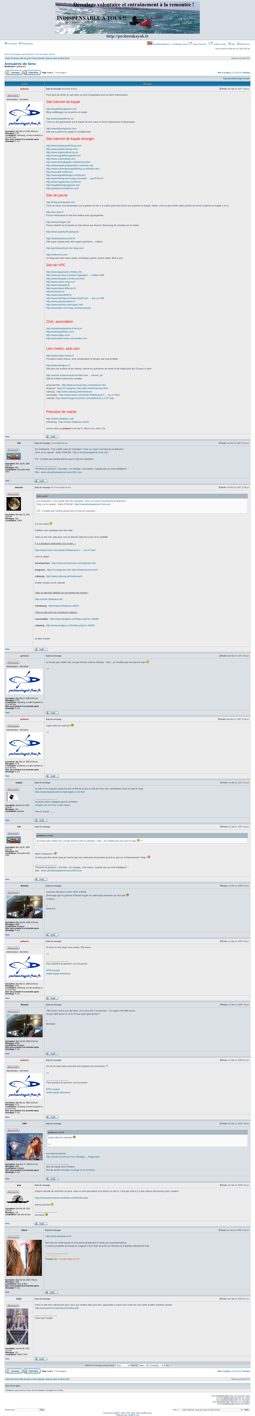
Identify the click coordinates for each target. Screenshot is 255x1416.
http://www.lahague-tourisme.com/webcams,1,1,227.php (85, 398)
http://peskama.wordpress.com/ (62, 188)
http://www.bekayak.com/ (58, 1236)
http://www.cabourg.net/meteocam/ (64, 576)
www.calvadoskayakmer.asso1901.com (61, 472)
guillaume (21, 66)
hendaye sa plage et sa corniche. (78, 1170)
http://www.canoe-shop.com (60, 281)
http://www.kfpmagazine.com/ (61, 128)
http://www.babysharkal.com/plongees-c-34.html (60, 791)
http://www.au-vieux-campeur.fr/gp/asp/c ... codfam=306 (75, 275)
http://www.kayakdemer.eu (60, 118)
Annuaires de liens (20, 64)
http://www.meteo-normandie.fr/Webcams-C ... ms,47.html (89, 395)
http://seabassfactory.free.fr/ (60, 238)
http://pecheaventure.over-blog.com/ (65, 248)
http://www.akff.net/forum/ (59, 172)
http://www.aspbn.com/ (58, 335)
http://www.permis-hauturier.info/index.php (57, 1308)
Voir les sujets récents (45, 54)
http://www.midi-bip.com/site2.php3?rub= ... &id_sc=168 (75, 298)
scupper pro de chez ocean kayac (52, 805)
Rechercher (243, 44)
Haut (7, 437)
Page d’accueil (196, 44)
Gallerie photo (217, 44)
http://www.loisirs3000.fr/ (59, 295)
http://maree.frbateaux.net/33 (74, 422)
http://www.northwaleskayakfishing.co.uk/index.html (73, 168)
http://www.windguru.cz (58, 365)
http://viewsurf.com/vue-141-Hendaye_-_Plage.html (73, 1156)
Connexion (11, 44)
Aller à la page (224, 73)
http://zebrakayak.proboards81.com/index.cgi (69, 165)
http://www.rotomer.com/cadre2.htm (64, 304)
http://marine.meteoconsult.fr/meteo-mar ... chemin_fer (74, 375)
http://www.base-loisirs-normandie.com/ (66, 338)
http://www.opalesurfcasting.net (62, 231)
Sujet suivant (243, 79)
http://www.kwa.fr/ (55, 291)
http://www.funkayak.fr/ (58, 285)
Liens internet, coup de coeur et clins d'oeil (50, 58)
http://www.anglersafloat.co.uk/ (62, 152)
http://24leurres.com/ (57, 254)
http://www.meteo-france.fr (60, 355)
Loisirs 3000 (72, 891)
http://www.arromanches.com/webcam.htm (84, 385)
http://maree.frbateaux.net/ (60, 418)
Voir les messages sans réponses (19, 54)
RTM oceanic (53, 970)
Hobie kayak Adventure (58, 973)
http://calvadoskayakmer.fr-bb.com (64, 328)
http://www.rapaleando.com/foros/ (63, 181)
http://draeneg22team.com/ (60, 331)
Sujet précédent (230, 79)
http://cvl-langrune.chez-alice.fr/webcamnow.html (82, 388)
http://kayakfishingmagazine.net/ (63, 185)
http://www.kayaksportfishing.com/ (64, 145)
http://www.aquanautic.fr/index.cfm (64, 272)
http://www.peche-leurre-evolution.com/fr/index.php (61, 1197)
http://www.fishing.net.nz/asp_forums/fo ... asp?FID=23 (74, 178)
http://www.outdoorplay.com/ (60, 158)
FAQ (231, 44)
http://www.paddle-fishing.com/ (62, 149)
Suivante (246, 73)
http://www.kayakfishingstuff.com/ (63, 155)
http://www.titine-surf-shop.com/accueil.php (68, 308)
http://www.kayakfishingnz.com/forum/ (65, 175)
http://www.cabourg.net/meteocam (74, 391)
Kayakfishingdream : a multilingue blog (167, 44)
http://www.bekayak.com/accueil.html (65, 278)
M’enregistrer (26, 44)
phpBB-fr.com (133, 1415)
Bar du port (25, 58)
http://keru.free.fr (54, 212)
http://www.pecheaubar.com (60, 202)
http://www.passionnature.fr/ (60, 301)
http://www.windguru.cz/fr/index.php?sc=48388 (74, 619)
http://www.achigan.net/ (58, 222)
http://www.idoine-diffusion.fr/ (61, 288)
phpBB (116, 1413)
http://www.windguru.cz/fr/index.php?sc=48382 (70, 625)
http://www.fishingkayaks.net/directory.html (68, 162)
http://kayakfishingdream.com (61, 109)
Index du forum (11, 58)
